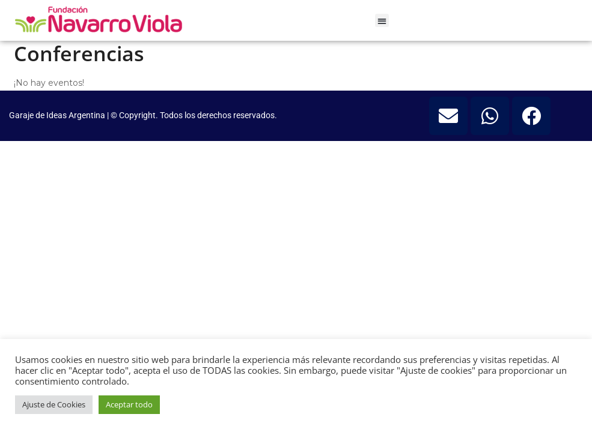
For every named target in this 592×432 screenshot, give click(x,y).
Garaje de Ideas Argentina (58, 115)
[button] (382, 21)
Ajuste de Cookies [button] (53, 404)
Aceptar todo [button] (129, 404)
